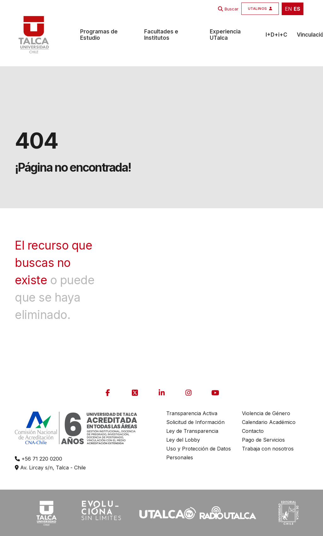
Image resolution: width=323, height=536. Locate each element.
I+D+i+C (276, 35)
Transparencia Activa (191, 413)
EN (288, 9)
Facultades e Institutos (161, 34)
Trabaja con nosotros (268, 448)
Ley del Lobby (183, 440)
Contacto (253, 431)
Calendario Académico (269, 422)
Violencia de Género (266, 413)
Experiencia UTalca (225, 34)
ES (297, 9)
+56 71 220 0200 (38, 459)
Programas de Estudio (99, 34)
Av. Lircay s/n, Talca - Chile (50, 467)
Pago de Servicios (263, 440)
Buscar (231, 8)
